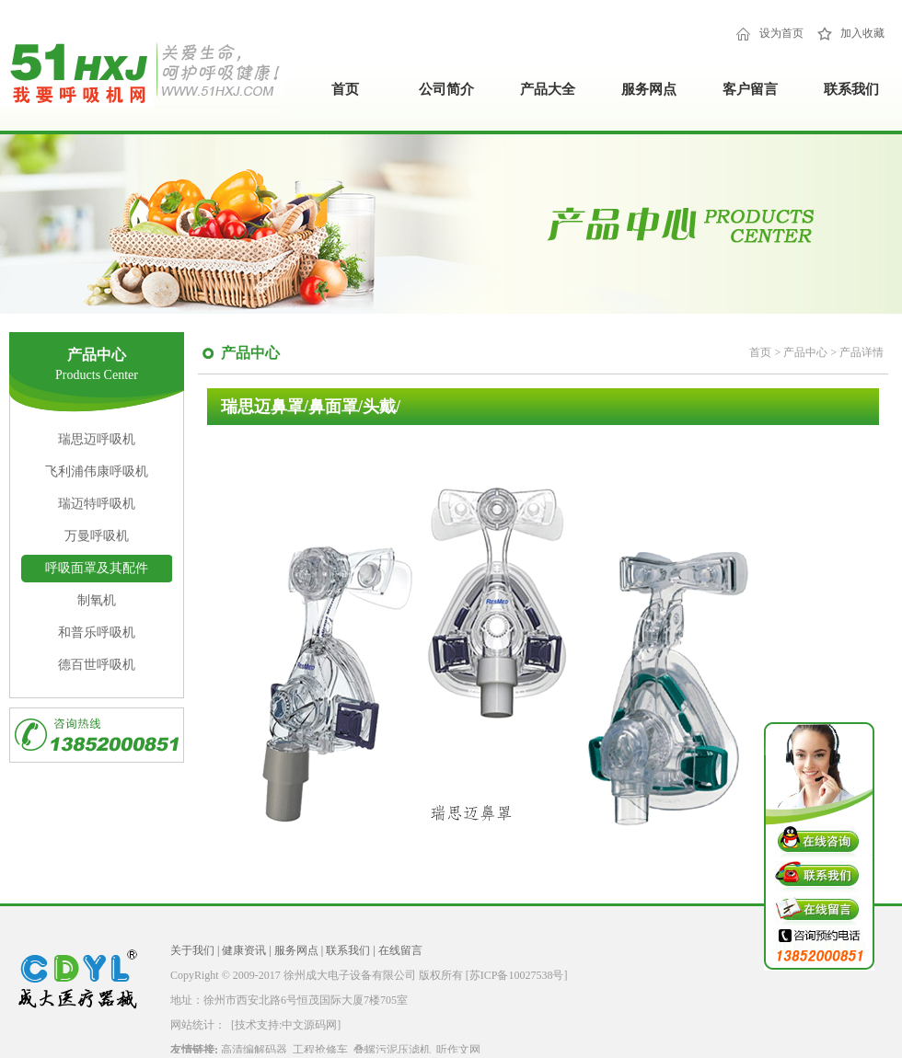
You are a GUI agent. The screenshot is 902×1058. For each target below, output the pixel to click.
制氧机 (96, 600)
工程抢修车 (320, 1049)
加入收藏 (862, 33)
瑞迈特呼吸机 (96, 504)
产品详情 (861, 352)
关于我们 (192, 950)
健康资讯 (244, 950)
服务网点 (648, 89)
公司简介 (446, 89)
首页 (345, 89)
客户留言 (750, 89)
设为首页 (781, 33)
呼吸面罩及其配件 (96, 568)
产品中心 (806, 352)
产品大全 (547, 89)
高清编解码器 (254, 1049)
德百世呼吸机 (96, 665)
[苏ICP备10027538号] (517, 975)
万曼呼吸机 (96, 536)
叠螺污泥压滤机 (392, 1049)
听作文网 (458, 1049)
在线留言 (400, 950)
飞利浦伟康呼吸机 (96, 471)
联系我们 (851, 89)
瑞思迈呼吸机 (96, 439)
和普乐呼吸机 (96, 632)
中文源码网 (309, 1024)
